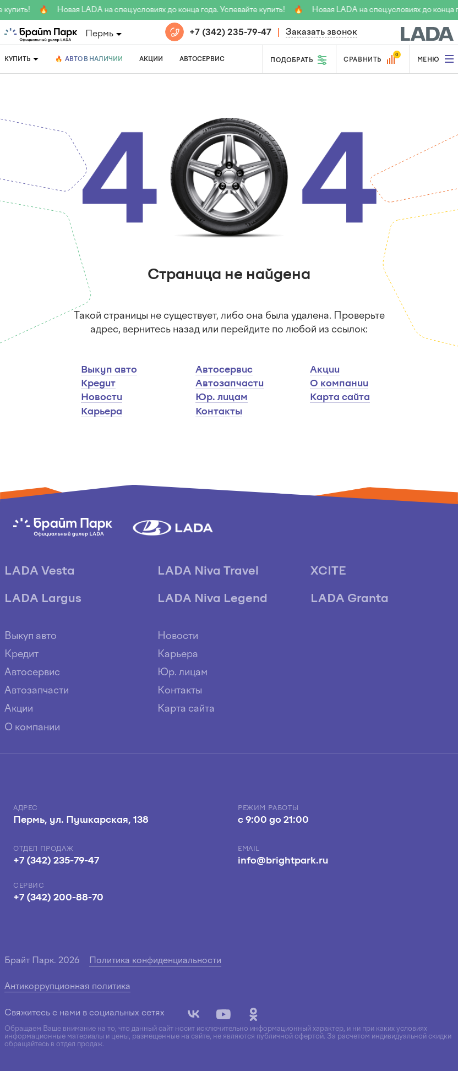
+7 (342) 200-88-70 (58, 898)
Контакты (218, 412)
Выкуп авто (109, 370)
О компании (339, 384)
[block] (427, 32)
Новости (101, 397)
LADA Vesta (39, 571)
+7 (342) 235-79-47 (230, 33)
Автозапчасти (229, 384)
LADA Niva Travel (208, 571)
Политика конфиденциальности (155, 961)
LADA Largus (42, 599)
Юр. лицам (221, 397)
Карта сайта (340, 397)
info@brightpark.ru (283, 861)
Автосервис (202, 59)
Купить (17, 59)
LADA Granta (349, 599)
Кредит (98, 384)
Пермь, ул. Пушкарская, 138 (81, 820)
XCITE (328, 571)
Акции (151, 59)
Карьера (101, 412)
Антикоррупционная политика (67, 987)
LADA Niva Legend (212, 599)
